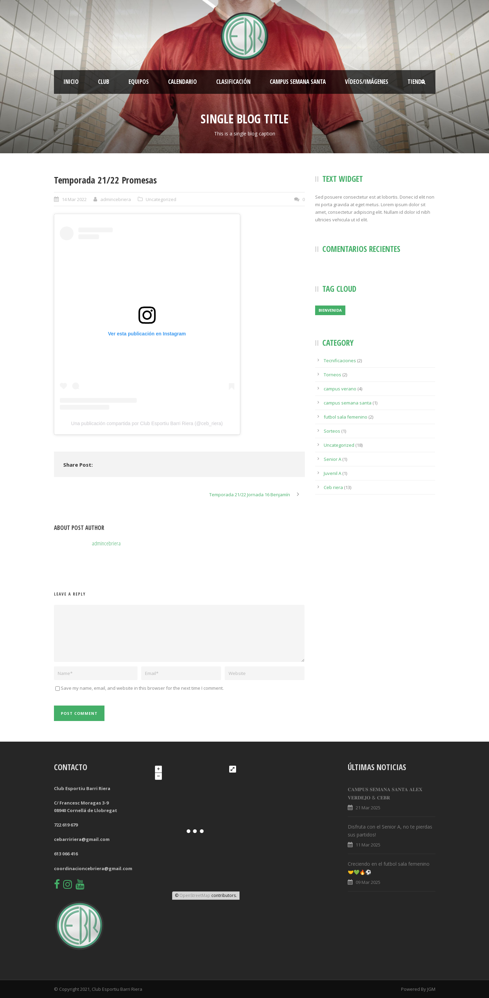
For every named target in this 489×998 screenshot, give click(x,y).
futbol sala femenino (345, 417)
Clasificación (233, 82)
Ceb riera (333, 487)
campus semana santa (347, 403)
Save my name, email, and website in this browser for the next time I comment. (142, 688)
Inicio (71, 82)
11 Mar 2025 (368, 845)
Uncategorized (161, 199)
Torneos (332, 375)
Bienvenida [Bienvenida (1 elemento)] (330, 310)
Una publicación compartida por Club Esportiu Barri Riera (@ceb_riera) (147, 423)
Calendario (182, 82)
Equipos (139, 82)
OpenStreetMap (194, 895)
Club (103, 82)
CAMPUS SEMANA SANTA (298, 82)
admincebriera (115, 199)
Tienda (416, 82)
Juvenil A (332, 473)
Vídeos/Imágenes (366, 82)
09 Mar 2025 (368, 882)
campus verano (340, 389)
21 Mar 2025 (368, 808)
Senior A (332, 459)
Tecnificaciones (340, 360)
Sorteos (332, 431)
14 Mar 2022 (74, 199)
